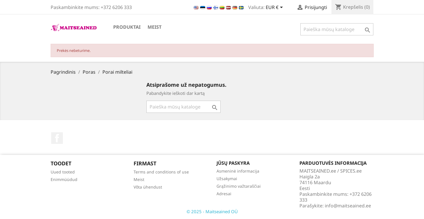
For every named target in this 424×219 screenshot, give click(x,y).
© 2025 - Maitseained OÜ (212, 211)
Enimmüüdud (64, 179)
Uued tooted (63, 172)
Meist (155, 27)
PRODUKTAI (127, 27)
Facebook (57, 138)
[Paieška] (336, 29)
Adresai (224, 193)
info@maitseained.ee (348, 205)
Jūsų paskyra (233, 163)
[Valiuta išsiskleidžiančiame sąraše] (275, 7)
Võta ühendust (148, 187)
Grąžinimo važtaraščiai (239, 186)
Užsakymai (227, 178)
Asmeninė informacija (238, 171)
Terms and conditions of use (161, 172)
